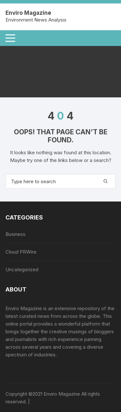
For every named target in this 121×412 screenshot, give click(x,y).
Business (15, 234)
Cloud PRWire (20, 252)
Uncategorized (21, 269)
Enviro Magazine (28, 13)
